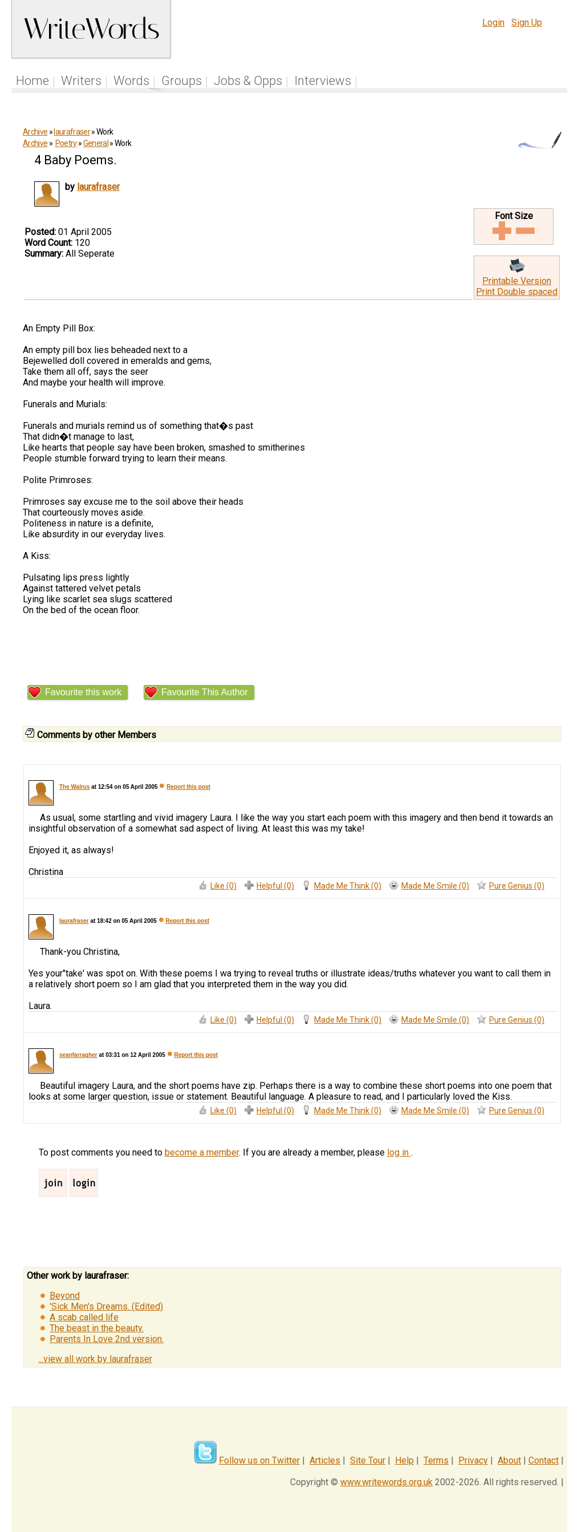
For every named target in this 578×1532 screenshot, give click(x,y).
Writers (81, 81)
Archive (35, 131)
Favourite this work (83, 692)
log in (399, 1152)
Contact (543, 1460)
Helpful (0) (275, 885)
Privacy (473, 1460)
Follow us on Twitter (259, 1460)
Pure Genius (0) (516, 885)
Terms (436, 1460)
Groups (181, 81)
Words (131, 81)
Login (493, 22)
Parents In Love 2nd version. (107, 1339)
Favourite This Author (204, 692)
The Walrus (74, 787)
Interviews (322, 81)
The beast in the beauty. (97, 1328)
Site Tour (367, 1460)
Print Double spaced (516, 291)
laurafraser (72, 131)
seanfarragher (78, 1055)
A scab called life (84, 1317)
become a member (202, 1152)
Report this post (188, 787)
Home (32, 81)
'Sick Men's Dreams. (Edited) (106, 1306)
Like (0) (223, 885)
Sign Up (526, 22)
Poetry (66, 143)
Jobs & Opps (248, 81)
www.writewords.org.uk (386, 1482)
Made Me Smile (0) (435, 885)
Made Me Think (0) (347, 885)
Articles (325, 1460)
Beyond (65, 1295)
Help (404, 1460)
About (509, 1460)
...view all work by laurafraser (95, 1358)
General (95, 143)
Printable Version (516, 280)
